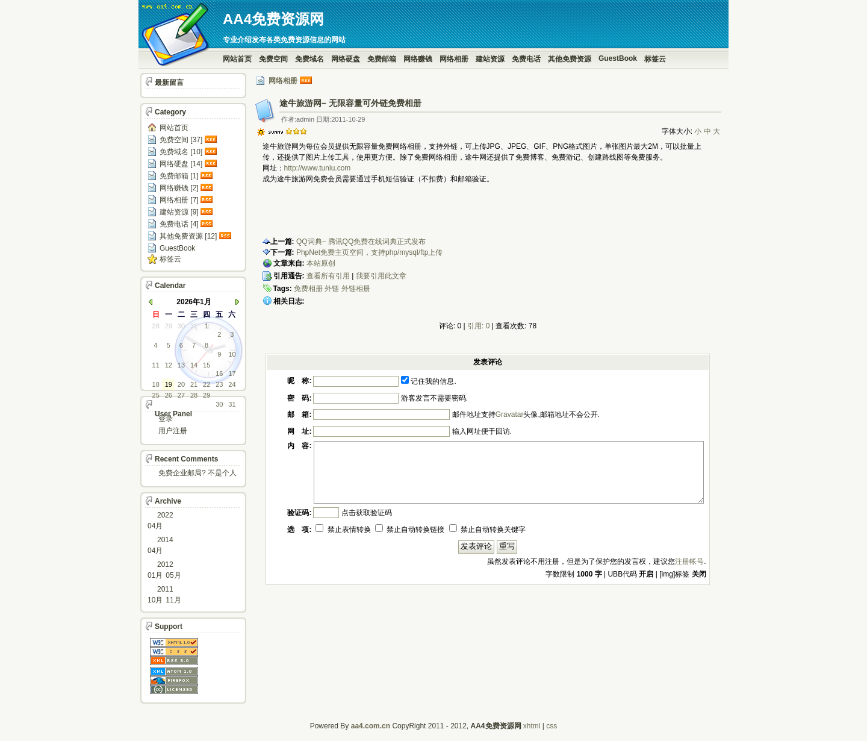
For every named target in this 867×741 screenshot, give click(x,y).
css (551, 726)
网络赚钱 (417, 59)
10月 (155, 600)
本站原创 (320, 263)
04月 (155, 526)
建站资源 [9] (179, 212)
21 (193, 384)
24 (231, 384)
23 (219, 384)
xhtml (532, 726)
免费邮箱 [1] (179, 176)
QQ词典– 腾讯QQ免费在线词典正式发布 (361, 241)
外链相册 (355, 288)
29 (168, 326)
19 (168, 384)
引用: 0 (478, 326)
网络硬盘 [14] (181, 164)
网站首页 (237, 59)
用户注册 (172, 431)
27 (181, 395)
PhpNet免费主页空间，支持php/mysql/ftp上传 (369, 252)
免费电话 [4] (179, 224)
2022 (165, 515)
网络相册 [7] (179, 200)
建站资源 (490, 59)
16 (219, 373)
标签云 (655, 59)
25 (156, 395)
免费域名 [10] (181, 152)
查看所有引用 (328, 276)
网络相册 (454, 59)
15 (206, 365)
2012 (165, 564)
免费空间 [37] (181, 140)
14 (193, 365)
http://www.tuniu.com (317, 168)
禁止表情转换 (342, 529)
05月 (173, 575)
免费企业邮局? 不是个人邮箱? (197, 474)
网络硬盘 (345, 59)
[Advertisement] (403, 213)
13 (181, 365)
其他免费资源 (569, 59)
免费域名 (309, 59)
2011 (165, 589)
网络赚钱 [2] (179, 188)
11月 (173, 600)
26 (168, 395)
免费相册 (308, 288)
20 (181, 384)
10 (231, 354)
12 (168, 365)
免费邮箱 (381, 59)
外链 (332, 288)
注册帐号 (689, 561)
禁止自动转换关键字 (487, 529)
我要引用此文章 (381, 276)
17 (231, 373)
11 (156, 365)
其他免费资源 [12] (188, 236)
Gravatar (510, 414)
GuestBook (617, 58)
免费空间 (273, 59)
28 (156, 326)
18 (156, 384)
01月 (155, 575)
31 (193, 326)
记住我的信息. (428, 381)
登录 (165, 418)
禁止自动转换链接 (409, 529)
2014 (165, 540)
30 (181, 326)
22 (206, 384)
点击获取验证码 (366, 512)
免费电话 (526, 59)
